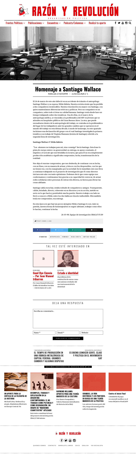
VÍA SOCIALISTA (97, 445)
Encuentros (52, 23)
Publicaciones (35, 23)
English (85, 445)
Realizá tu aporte (97, 23)
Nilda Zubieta (76, 237)
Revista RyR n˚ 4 (81, 94)
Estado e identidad (67, 273)
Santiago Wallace (89, 237)
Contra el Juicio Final (117, 393)
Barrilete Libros (65, 445)
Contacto (52, 445)
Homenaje (65, 237)
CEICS (77, 445)
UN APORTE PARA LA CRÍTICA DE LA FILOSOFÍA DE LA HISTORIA (15, 396)
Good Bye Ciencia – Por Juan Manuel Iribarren (43, 276)
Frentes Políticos (14, 23)
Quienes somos (39, 445)
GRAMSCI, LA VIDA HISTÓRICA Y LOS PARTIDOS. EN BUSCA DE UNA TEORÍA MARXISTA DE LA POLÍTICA (94, 397)
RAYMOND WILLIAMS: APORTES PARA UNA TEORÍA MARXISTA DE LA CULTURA (67, 394)
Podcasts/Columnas (73, 23)
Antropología (55, 237)
